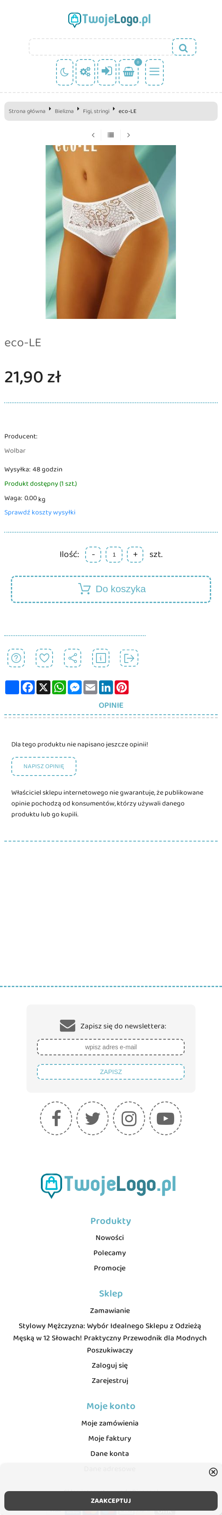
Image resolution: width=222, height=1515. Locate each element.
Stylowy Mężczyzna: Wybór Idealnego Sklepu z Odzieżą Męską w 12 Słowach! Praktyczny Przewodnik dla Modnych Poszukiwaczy (110, 1338)
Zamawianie (110, 1311)
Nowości (110, 1238)
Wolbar (15, 450)
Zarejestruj (110, 1381)
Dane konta (109, 1454)
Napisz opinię (43, 766)
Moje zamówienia (110, 1423)
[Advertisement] (111, 920)
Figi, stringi (96, 111)
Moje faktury (109, 1438)
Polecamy (109, 1253)
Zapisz (111, 1071)
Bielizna (64, 111)
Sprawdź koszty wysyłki (40, 512)
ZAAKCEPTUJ (111, 1500)
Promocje (110, 1268)
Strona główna (27, 111)
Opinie (111, 705)
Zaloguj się (110, 1365)
